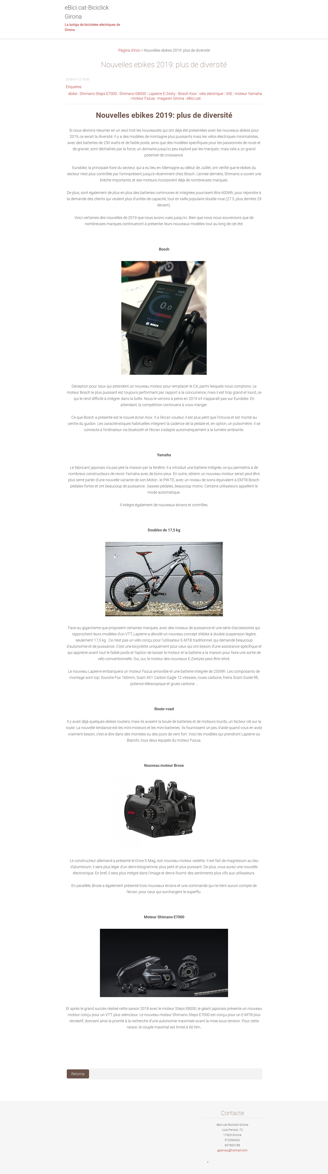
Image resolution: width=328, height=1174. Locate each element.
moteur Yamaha (248, 94)
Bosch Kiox (187, 94)
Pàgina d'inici (129, 50)
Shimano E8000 (132, 94)
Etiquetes (73, 87)
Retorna (78, 1074)
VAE (229, 94)
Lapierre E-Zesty (162, 94)
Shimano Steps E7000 (98, 94)
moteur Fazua (143, 98)
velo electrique (211, 94)
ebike (72, 94)
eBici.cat (194, 98)
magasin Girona (170, 98)
